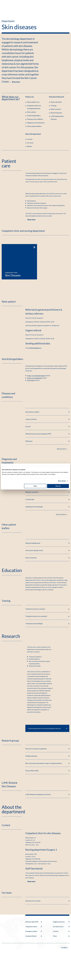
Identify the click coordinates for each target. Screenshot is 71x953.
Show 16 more (61, 512)
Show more (16, 82)
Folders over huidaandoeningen (36, 373)
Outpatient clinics (33, 924)
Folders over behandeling (34, 375)
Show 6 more (62, 446)
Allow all (58, 486)
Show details (62, 481)
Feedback (64, 945)
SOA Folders (30, 378)
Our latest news (61, 924)
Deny (35, 486)
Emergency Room (33, 929)
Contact (61, 929)
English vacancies (61, 919)
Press (61, 934)
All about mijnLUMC (33, 919)
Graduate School (33, 934)
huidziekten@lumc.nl (35, 345)
